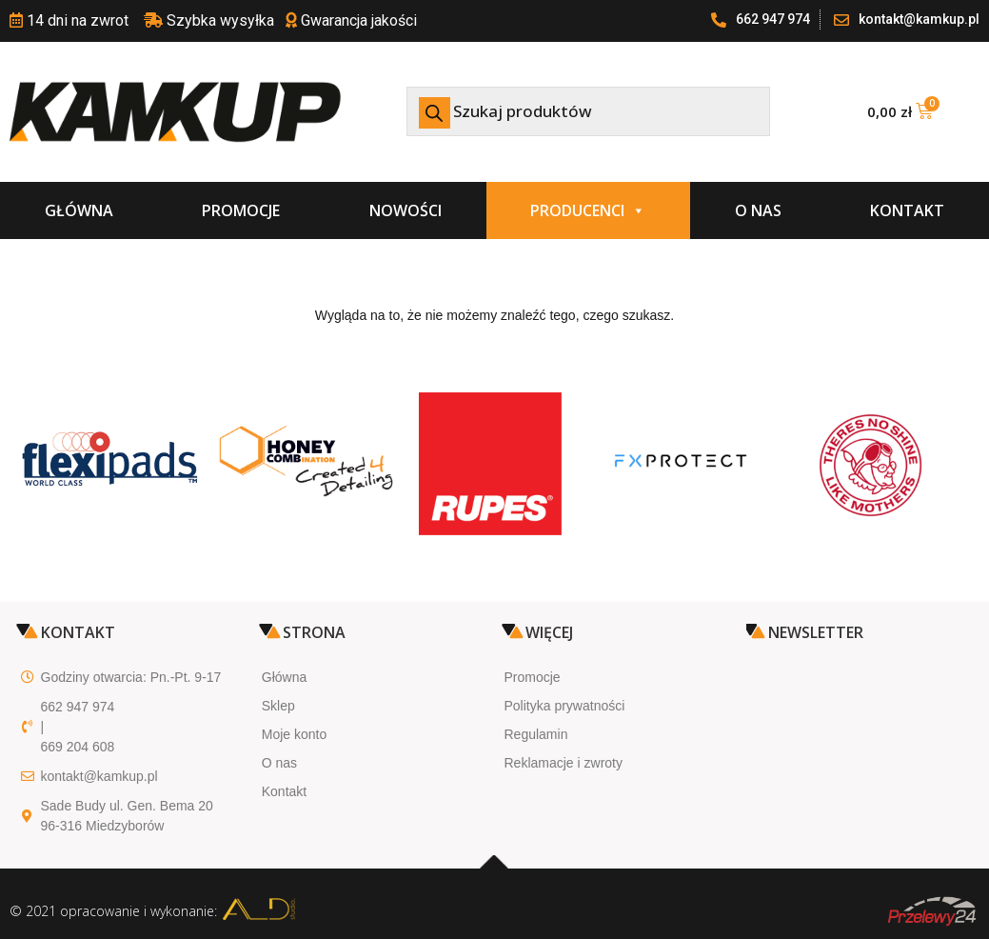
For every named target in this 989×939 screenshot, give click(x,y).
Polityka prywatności (564, 705)
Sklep (278, 705)
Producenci (587, 210)
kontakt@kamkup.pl (99, 776)
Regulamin (536, 734)
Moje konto (294, 734)
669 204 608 (78, 746)
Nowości (405, 210)
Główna (79, 210)
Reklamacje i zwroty (563, 762)
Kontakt (907, 210)
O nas (758, 210)
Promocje (241, 210)
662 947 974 (78, 706)
